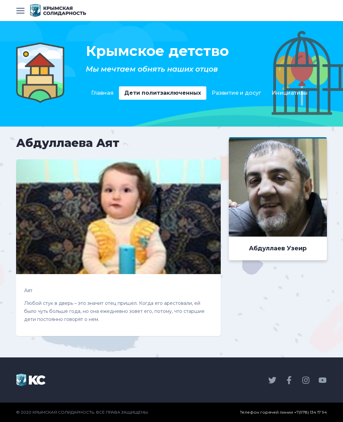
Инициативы (290, 93)
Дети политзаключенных (162, 93)
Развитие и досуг (236, 93)
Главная (102, 93)
